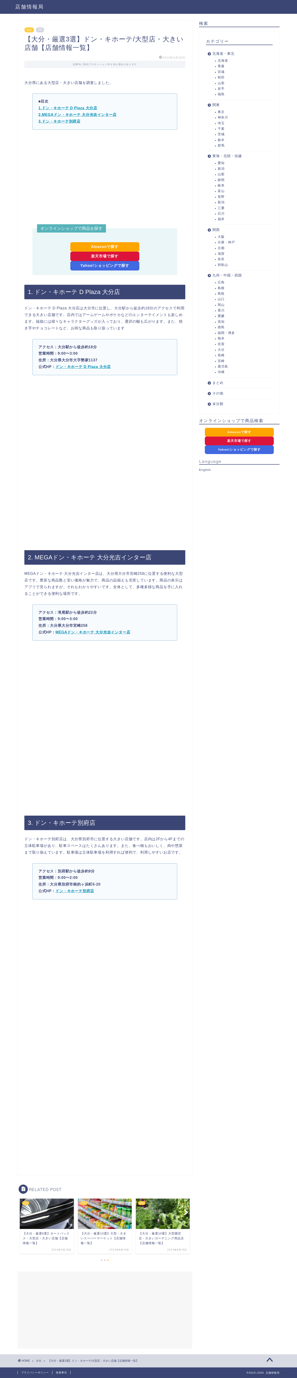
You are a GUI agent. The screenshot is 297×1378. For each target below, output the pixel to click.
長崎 (221, 355)
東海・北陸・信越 (227, 156)
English (205, 470)
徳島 (221, 327)
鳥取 (221, 293)
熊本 (221, 338)
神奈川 (223, 117)
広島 (221, 282)
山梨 (221, 174)
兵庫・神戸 (226, 242)
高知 (221, 321)
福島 (221, 94)
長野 (221, 197)
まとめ (217, 383)
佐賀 (221, 344)
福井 (221, 219)
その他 (217, 393)
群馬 (221, 145)
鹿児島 (223, 366)
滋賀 (221, 253)
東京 (221, 112)
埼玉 (221, 123)
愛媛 (221, 316)
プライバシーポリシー (35, 1372)
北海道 (223, 60)
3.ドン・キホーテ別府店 (59, 121)
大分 (29, 30)
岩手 (221, 88)
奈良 (221, 259)
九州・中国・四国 (227, 275)
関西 (216, 230)
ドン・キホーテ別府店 (74, 891)
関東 (216, 105)
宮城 (221, 72)
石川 (221, 213)
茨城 (221, 134)
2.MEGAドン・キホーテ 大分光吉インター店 (77, 115)
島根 (221, 288)
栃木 (221, 140)
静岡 (221, 180)
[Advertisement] (104, 177)
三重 (221, 208)
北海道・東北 (223, 53)
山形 (221, 83)
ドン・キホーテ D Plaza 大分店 (83, 367)
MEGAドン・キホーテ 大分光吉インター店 (92, 632)
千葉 (221, 128)
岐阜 (221, 185)
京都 (221, 248)
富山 (221, 191)
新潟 (221, 168)
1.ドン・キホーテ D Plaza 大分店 (67, 108)
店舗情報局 (29, 6)
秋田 (221, 77)
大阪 (221, 237)
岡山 (221, 305)
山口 (221, 299)
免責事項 (61, 1372)
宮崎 (221, 361)
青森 (221, 66)
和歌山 (223, 265)
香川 (221, 310)
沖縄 (221, 372)
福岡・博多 (226, 333)
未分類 (217, 404)
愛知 (221, 163)
